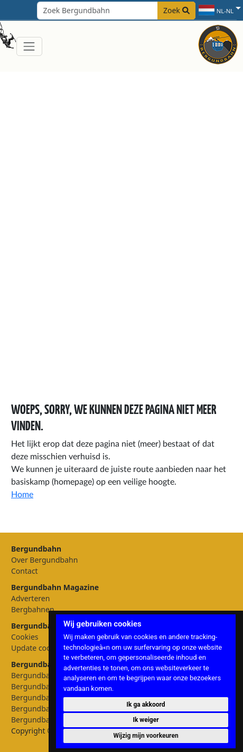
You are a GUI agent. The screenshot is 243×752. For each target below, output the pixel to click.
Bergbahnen (32, 609)
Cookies (24, 637)
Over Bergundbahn (44, 560)
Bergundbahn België (46, 708)
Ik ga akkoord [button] (146, 704)
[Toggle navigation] (29, 46)
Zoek (176, 10)
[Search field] (116, 11)
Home (22, 494)
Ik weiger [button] (145, 720)
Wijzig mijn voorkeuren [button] (145, 735)
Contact (24, 571)
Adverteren (30, 598)
